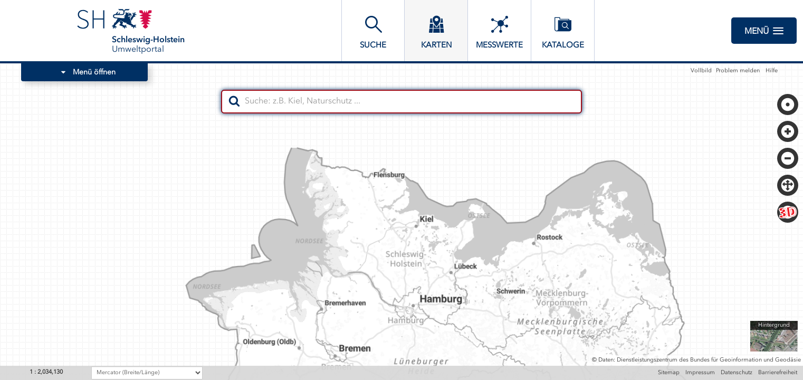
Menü (763, 30)
